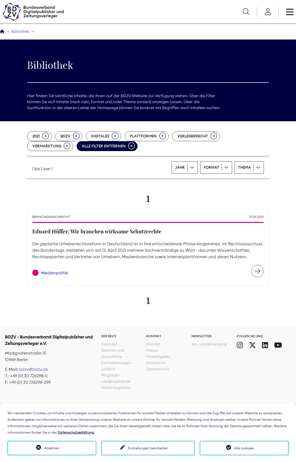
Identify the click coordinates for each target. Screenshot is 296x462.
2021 (40, 136)
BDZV (70, 136)
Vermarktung (51, 146)
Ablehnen (51, 448)
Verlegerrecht (197, 136)
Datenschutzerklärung (76, 432)
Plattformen (148, 136)
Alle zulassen (244, 448)
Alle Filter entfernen (108, 146)
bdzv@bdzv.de (33, 369)
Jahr (180, 167)
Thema (244, 167)
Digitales (104, 136)
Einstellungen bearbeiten (148, 448)
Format (211, 167)
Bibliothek (20, 31)
